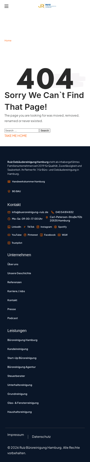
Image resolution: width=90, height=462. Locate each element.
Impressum (15, 435)
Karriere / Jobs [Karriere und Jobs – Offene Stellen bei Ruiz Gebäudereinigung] (16, 291)
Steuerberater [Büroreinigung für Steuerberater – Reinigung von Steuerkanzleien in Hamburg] (16, 375)
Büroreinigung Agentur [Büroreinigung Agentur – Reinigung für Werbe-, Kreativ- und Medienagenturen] (21, 366)
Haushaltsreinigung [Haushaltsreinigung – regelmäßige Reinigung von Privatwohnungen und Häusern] (19, 411)
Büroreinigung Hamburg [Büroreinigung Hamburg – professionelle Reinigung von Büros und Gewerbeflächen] (22, 340)
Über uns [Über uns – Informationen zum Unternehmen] (12, 264)
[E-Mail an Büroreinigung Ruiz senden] (27, 212)
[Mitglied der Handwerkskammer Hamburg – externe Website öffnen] (26, 181)
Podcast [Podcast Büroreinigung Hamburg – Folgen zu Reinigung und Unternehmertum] (12, 318)
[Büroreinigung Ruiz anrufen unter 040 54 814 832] (62, 212)
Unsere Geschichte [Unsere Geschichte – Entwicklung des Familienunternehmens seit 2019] (19, 273)
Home (7, 40)
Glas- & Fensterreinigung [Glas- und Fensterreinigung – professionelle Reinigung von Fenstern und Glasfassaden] (23, 402)
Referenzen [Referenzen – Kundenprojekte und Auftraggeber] (14, 282)
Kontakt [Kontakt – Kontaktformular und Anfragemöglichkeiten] (12, 300)
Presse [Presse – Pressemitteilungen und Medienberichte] (11, 309)
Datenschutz (41, 436)
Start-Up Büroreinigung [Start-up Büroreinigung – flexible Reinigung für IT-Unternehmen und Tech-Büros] (22, 357)
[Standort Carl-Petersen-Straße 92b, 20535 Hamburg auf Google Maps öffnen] (63, 218)
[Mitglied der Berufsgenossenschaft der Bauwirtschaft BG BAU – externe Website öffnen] (14, 191)
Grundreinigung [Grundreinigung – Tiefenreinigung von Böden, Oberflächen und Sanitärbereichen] (17, 393)
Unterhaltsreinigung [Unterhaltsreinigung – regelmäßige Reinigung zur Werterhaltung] (19, 384)
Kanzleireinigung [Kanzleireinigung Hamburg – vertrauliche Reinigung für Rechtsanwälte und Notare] (17, 349)
